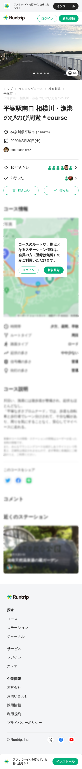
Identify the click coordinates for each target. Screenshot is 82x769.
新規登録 (69, 18)
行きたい (21, 190)
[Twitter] (50, 739)
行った (61, 190)
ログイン (47, 18)
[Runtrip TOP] (14, 18)
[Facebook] (61, 739)
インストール (66, 6)
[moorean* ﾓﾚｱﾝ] (17, 149)
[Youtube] (71, 739)
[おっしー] (16, 567)
